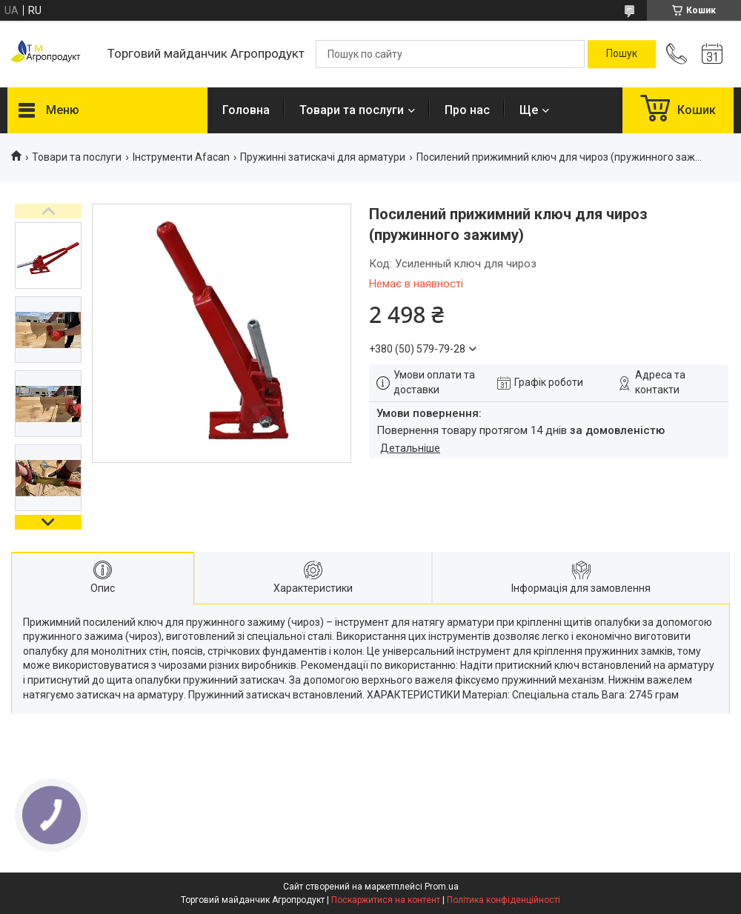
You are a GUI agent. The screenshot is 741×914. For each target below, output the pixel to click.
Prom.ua (442, 886)
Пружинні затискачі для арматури (322, 157)
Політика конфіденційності (503, 900)
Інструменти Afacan (181, 157)
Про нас (467, 110)
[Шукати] (622, 54)
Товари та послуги (351, 110)
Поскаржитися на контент (385, 900)
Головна (246, 110)
